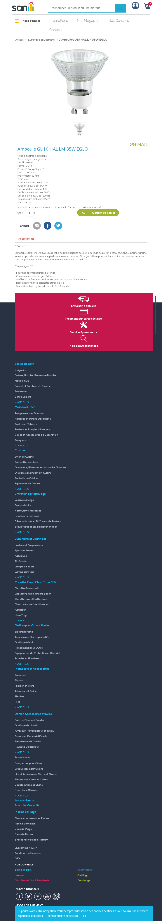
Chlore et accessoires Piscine (32, 818)
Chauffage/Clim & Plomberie (32, 880)
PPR (17, 702)
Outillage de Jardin (26, 725)
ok (84, 915)
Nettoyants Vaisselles (28, 510)
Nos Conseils (119, 21)
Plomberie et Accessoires (32, 669)
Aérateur (20, 610)
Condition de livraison (28, 853)
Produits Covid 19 (27, 805)
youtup (47, 896)
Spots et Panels (24, 550)
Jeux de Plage (23, 829)
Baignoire (20, 370)
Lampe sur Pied (24, 572)
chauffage (21, 615)
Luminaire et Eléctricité (41, 39)
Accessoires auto (26, 800)
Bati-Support (23, 397)
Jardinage (83, 880)
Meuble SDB (22, 381)
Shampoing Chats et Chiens (31, 779)
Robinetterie (85, 870)
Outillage (82, 875)
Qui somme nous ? (26, 848)
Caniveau (20, 675)
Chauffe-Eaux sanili (27, 588)
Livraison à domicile (83, 306)
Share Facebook (48, 226)
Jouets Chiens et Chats (29, 785)
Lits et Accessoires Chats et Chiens (36, 774)
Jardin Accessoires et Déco (33, 714)
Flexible (19, 696)
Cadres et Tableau (26, 424)
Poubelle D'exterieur (27, 747)
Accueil (19, 39)
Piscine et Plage (25, 812)
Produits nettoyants (27, 516)
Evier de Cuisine (24, 457)
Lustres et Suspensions (29, 545)
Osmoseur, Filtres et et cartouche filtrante (40, 467)
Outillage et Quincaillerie (32, 625)
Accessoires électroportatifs (32, 637)
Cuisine (20, 450)
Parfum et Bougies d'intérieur (32, 429)
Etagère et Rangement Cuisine (33, 473)
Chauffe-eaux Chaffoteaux (31, 599)
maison (19, 875)
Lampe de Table (24, 566)
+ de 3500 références (84, 346)
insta (56, 896)
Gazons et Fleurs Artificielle (31, 736)
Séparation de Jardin (28, 741)
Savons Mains (23, 505)
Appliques (21, 556)
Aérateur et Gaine (26, 691)
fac (19, 896)
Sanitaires (21, 391)
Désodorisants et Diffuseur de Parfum (38, 521)
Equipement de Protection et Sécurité (37, 653)
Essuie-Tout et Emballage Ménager (36, 527)
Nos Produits (27, 21)
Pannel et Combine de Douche (33, 386)
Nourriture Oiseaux (26, 790)
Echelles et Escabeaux (28, 658)
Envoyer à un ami (37, 226)
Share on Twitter (58, 226)
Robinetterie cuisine (27, 462)
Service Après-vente (83, 332)
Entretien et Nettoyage (30, 494)
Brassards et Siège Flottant (31, 839)
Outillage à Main (24, 642)
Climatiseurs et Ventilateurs (32, 604)
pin (38, 896)
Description (26, 239)
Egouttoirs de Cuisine (27, 483)
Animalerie (22, 757)
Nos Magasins (88, 21)
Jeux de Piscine (24, 834)
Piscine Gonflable (25, 823)
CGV (17, 858)
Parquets (20, 440)
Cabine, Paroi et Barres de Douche (35, 375)
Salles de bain (24, 364)
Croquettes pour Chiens (29, 769)
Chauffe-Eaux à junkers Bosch (33, 593)
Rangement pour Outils (29, 648)
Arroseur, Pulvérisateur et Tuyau (34, 731)
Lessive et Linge (24, 500)
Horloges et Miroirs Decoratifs (33, 419)
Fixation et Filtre (24, 686)
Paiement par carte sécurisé (83, 319)
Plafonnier (21, 561)
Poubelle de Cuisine (26, 478)
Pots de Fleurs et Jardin (29, 720)
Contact (55, 30)
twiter (29, 896)
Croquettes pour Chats (29, 763)
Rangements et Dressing (29, 413)
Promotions (58, 21)
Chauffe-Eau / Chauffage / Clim (36, 582)
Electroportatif (24, 631)
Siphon (19, 680)
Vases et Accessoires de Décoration (36, 435)
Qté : (20, 212)
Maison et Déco (25, 407)
